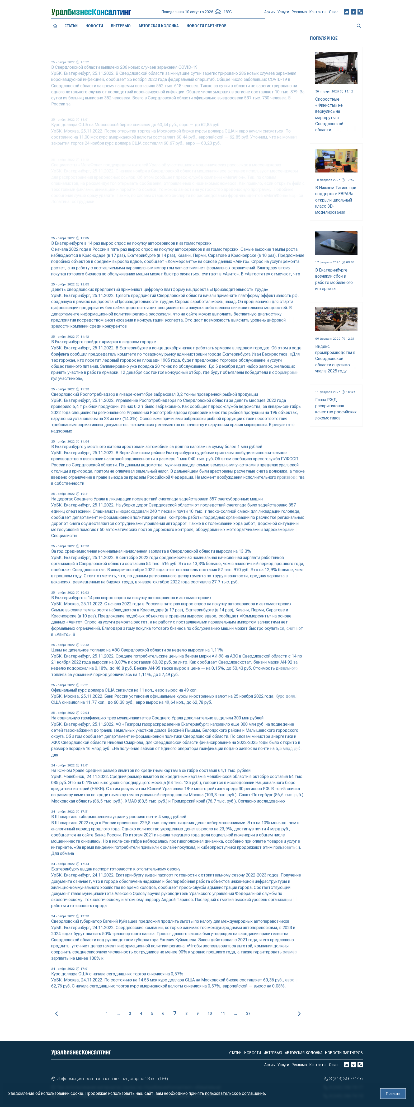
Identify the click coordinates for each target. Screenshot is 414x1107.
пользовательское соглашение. (235, 1093)
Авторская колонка (303, 1052)
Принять (393, 1093)
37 (248, 1013)
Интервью (273, 1052)
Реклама (299, 13)
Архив (269, 14)
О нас (333, 10)
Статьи (71, 25)
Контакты (317, 12)
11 (223, 1013)
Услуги (283, 13)
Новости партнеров (344, 1052)
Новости (252, 1052)
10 (210, 1013)
